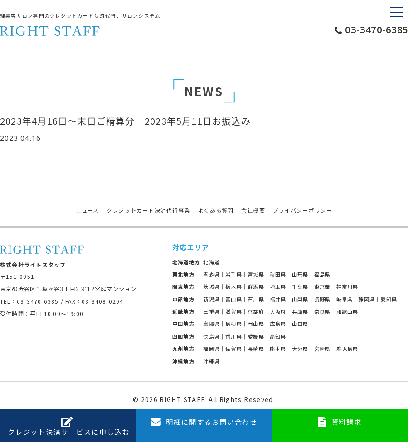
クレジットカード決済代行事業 (148, 210)
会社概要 (253, 210)
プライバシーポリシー (302, 210)
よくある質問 (215, 210)
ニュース (87, 210)
